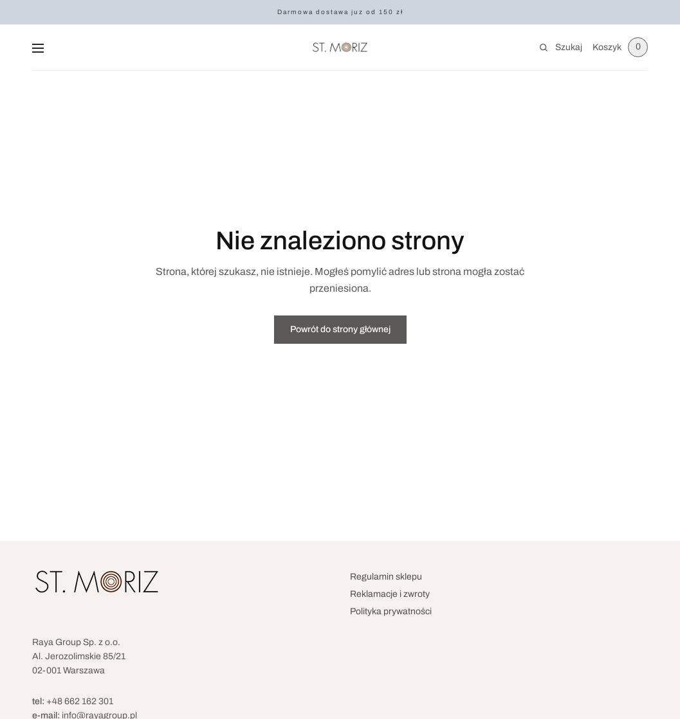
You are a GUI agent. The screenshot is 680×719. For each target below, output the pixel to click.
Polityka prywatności (391, 611)
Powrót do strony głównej (340, 329)
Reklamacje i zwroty (390, 594)
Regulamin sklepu (386, 576)
